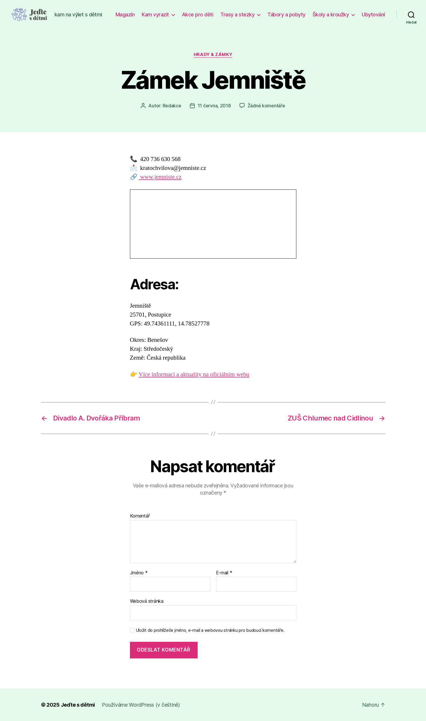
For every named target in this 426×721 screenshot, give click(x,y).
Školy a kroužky (331, 14)
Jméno (139, 572)
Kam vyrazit (155, 14)
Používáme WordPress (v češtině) (141, 705)
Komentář (140, 516)
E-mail (224, 572)
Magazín (125, 14)
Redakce (172, 105)
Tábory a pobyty (286, 14)
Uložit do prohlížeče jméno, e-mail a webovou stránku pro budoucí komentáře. (210, 630)
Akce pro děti (197, 14)
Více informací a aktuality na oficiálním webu (194, 374)
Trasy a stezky (237, 14)
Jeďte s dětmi (78, 705)
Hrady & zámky (213, 54)
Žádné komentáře (266, 105)
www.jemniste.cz (160, 177)
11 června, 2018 (214, 105)
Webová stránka (147, 601)
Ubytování (373, 14)
